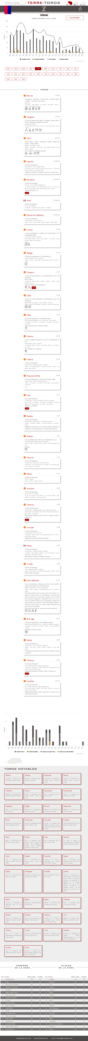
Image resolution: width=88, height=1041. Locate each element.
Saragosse (30, 117)
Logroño (30, 161)
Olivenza (30, 505)
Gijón (29, 295)
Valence (30, 336)
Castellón (30, 681)
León (29, 395)
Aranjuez (30, 488)
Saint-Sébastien (33, 580)
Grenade (30, 527)
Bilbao (29, 474)
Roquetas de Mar (33, 376)
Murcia (30, 96)
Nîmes (29, 546)
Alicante (30, 457)
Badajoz (30, 416)
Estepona (30, 272)
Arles (29, 200)
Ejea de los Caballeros (35, 215)
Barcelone (31, 180)
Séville (29, 640)
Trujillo (30, 564)
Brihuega (30, 619)
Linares (30, 230)
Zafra (29, 138)
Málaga (29, 253)
